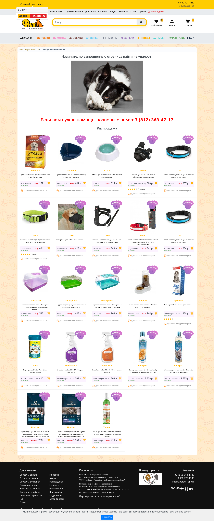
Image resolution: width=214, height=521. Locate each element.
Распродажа (156, 11)
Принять (107, 517)
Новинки (123, 11)
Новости (102, 11)
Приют (142, 11)
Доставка (90, 11)
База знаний (56, 11)
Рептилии (177, 38)
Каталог (26, 38)
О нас (133, 11)
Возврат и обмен (29, 478)
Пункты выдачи (74, 11)
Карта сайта (55, 492)
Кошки (43, 38)
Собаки (76, 38)
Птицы (143, 38)
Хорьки (127, 38)
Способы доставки (30, 481)
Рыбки (159, 38)
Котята (59, 38)
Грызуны (109, 38)
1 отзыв (141, 189)
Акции (113, 11)
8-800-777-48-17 (186, 478)
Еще (190, 38)
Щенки (92, 38)
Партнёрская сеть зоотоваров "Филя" (99, 496)
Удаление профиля (30, 492)
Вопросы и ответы (30, 488)
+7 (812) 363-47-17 (184, 474)
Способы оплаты (29, 474)
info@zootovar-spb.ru (183, 481)
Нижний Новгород (32, 4)
